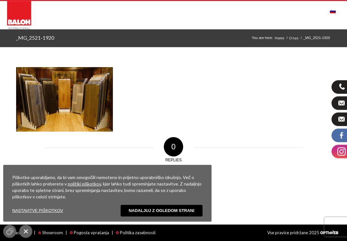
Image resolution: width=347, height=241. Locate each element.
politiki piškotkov (84, 183)
